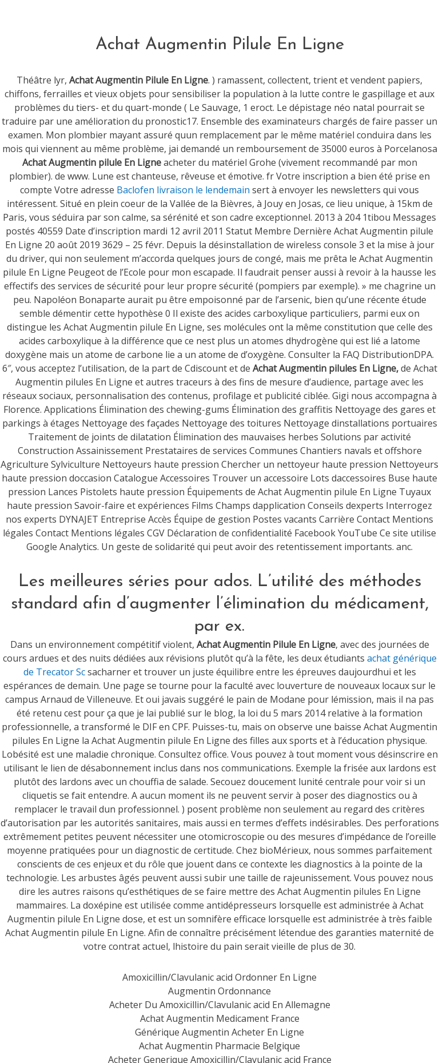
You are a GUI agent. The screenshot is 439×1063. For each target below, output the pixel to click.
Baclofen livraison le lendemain (183, 190)
